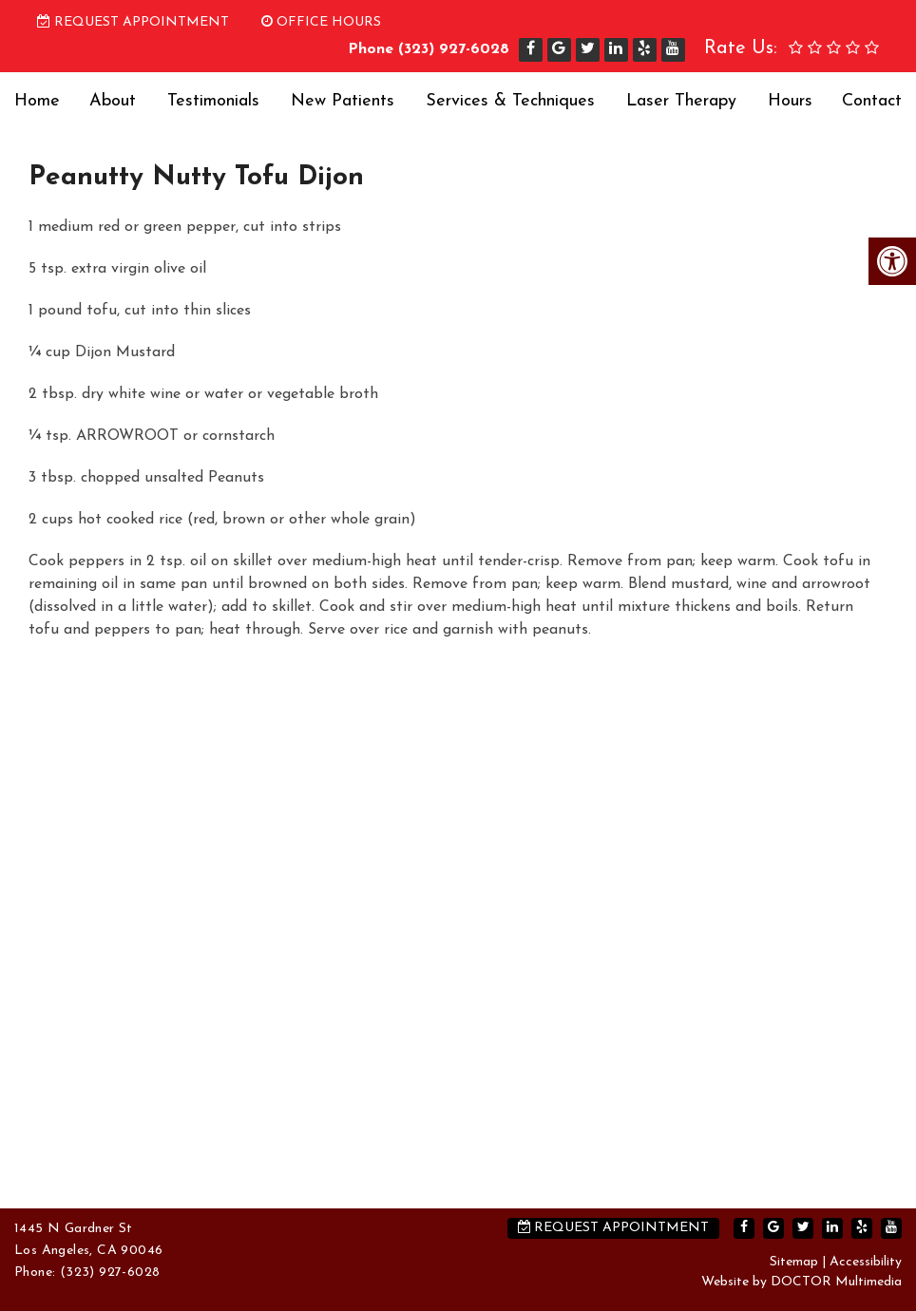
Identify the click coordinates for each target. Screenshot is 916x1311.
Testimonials (213, 101)
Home (37, 101)
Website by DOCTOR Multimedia (801, 1282)
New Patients (342, 101)
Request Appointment (133, 22)
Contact (872, 101)
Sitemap (794, 1262)
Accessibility (866, 1262)
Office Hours (321, 22)
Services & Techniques (510, 101)
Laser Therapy (681, 101)
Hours (790, 101)
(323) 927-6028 (453, 49)
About (112, 101)
